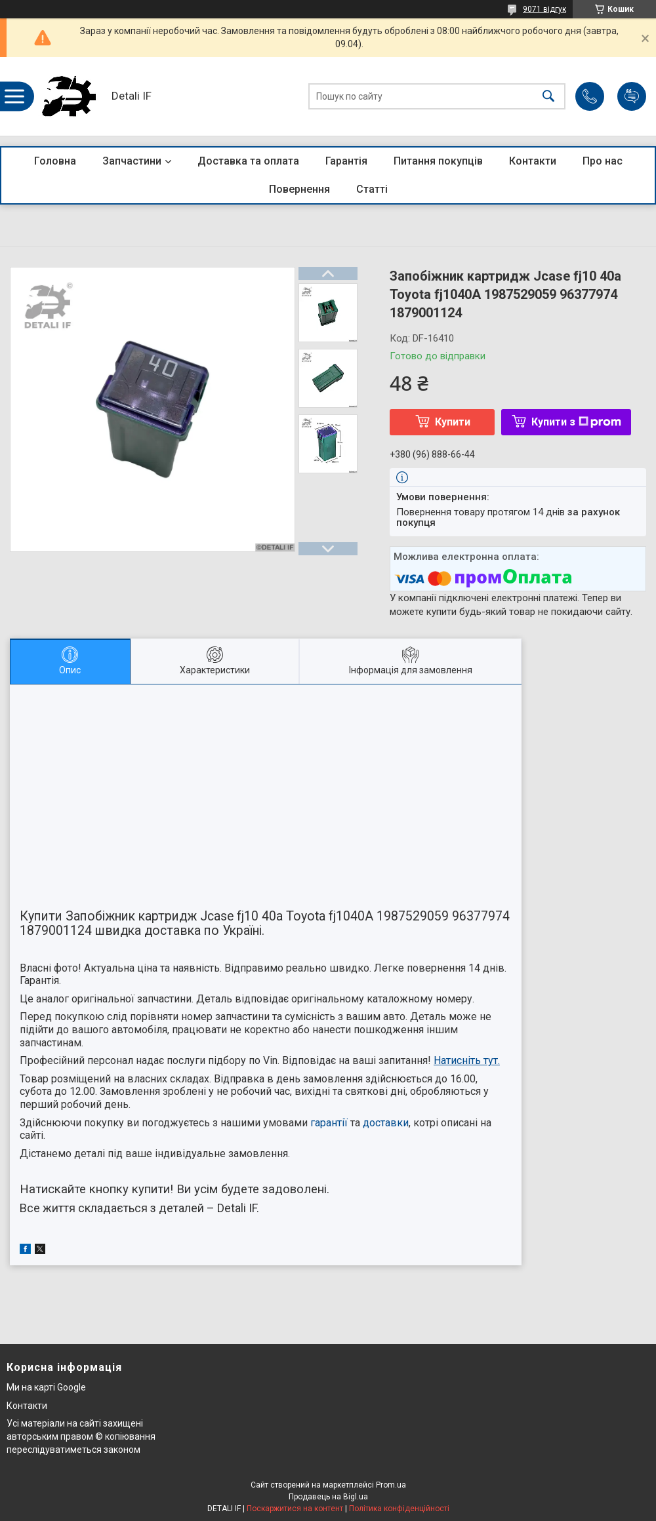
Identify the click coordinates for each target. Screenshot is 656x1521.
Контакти (532, 161)
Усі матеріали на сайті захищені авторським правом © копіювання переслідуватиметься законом (81, 1436)
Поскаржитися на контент (295, 1508)
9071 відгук (544, 9)
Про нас (603, 161)
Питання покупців (438, 161)
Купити (452, 422)
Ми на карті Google (46, 1387)
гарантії (329, 1122)
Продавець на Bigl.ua (328, 1496)
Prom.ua (391, 1485)
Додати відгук (631, 96)
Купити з (576, 422)
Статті (372, 189)
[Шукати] (548, 97)
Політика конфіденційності (399, 1508)
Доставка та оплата (248, 161)
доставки (386, 1122)
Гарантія (346, 161)
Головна (55, 161)
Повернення (299, 189)
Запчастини (131, 161)
